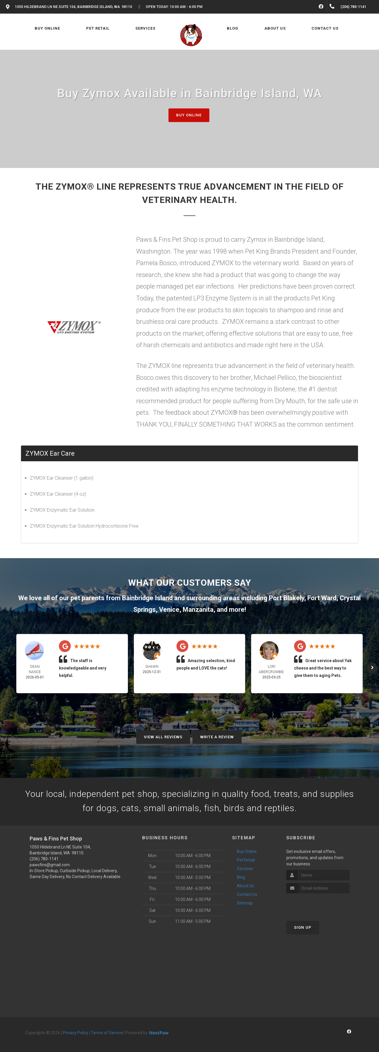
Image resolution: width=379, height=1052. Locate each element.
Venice (169, 609)
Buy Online (189, 115)
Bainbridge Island (147, 598)
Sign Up (302, 927)
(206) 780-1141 (44, 858)
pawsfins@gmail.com (50, 864)
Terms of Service (107, 1032)
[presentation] (317, 904)
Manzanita (198, 609)
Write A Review (217, 737)
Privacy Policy (75, 1032)
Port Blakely (286, 598)
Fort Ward (321, 598)
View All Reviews (163, 737)
